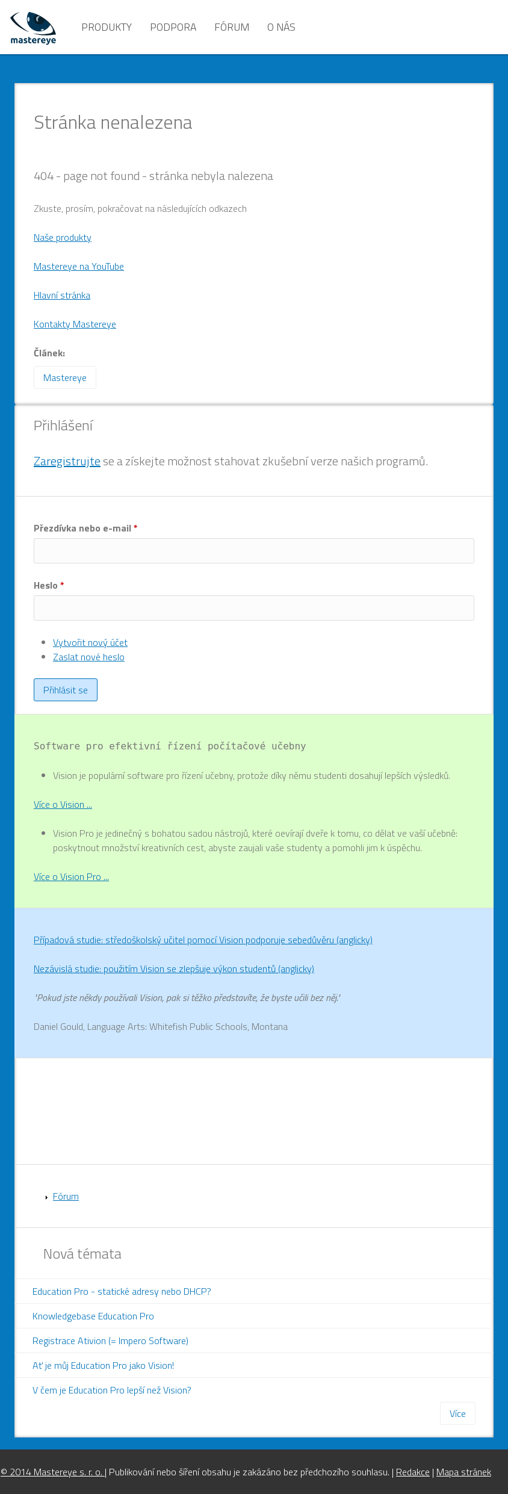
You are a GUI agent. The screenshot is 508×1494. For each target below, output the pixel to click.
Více (458, 1413)
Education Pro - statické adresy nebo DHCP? (122, 1291)
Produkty (106, 27)
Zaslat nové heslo (89, 656)
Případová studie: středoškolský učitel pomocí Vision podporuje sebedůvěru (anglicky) (203, 939)
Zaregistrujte (67, 460)
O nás (281, 27)
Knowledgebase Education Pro (93, 1316)
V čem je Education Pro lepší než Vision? (112, 1390)
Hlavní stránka (62, 295)
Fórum (231, 27)
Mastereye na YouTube (79, 266)
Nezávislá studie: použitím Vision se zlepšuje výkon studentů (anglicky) (174, 968)
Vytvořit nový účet (90, 642)
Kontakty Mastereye (75, 324)
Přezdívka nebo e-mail (86, 528)
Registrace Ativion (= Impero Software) (110, 1340)
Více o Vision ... (63, 804)
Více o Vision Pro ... (71, 876)
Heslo (49, 585)
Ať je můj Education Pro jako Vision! (103, 1365)
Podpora (173, 27)
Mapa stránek (463, 1472)
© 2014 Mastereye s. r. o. (53, 1472)
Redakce (413, 1472)
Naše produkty (62, 237)
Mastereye (65, 377)
